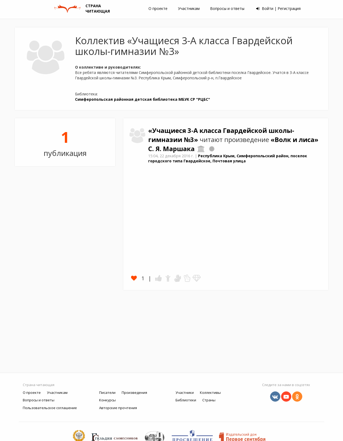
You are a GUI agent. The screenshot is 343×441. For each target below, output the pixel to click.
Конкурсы (107, 400)
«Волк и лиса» (294, 139)
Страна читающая (38, 384)
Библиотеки (186, 400)
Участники (185, 392)
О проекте (157, 8)
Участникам (189, 8)
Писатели (107, 392)
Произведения (134, 392)
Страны (208, 400)
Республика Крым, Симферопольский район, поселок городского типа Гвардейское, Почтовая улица (227, 158)
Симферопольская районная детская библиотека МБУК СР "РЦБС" (142, 99)
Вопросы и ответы (227, 8)
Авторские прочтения (118, 407)
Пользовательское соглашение (50, 407)
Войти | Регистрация (278, 8)
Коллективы (210, 392)
